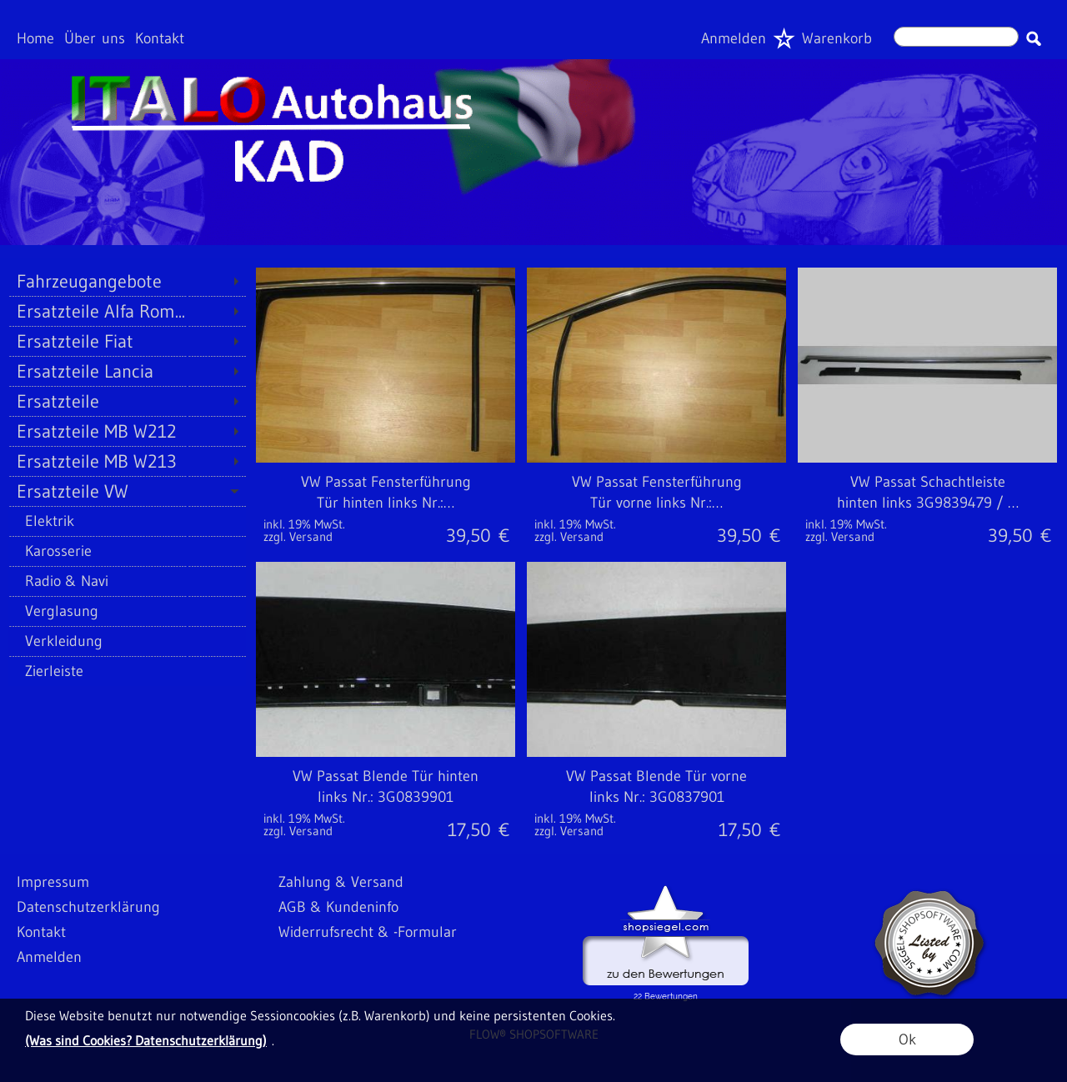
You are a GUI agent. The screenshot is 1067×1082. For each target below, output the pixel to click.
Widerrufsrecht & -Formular (367, 932)
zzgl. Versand (298, 536)
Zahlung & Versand (340, 882)
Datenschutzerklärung (88, 907)
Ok (907, 1039)
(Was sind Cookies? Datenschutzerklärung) (146, 1040)
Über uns (94, 38)
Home (35, 38)
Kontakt (159, 38)
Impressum (53, 882)
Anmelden (733, 38)
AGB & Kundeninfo (338, 907)
